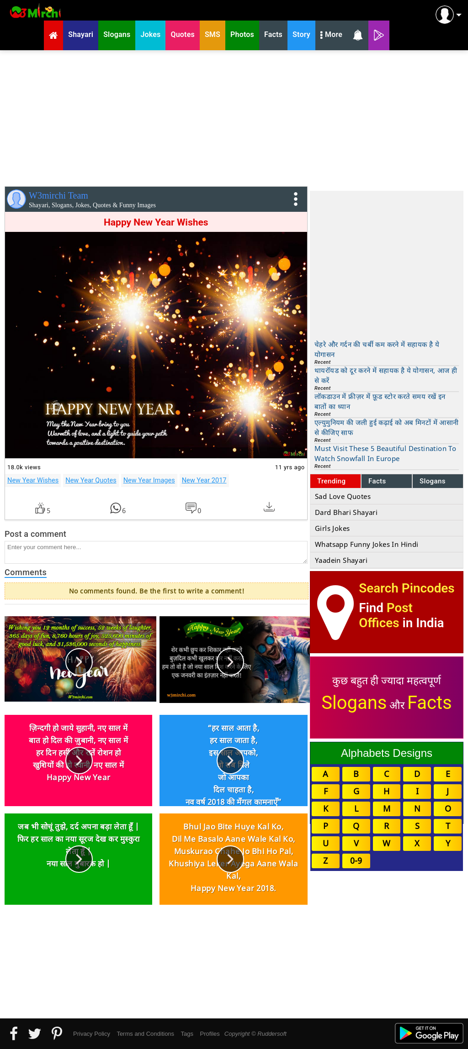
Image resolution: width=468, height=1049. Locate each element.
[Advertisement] (234, 116)
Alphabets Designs (386, 753)
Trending (331, 481)
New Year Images (149, 480)
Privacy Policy (91, 1033)
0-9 (356, 860)
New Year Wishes (32, 480)
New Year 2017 (204, 480)
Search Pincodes (406, 588)
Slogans (433, 481)
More (331, 36)
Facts (377, 481)
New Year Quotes (90, 480)
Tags (187, 1033)
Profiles (209, 1033)
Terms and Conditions (145, 1033)
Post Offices (386, 615)
